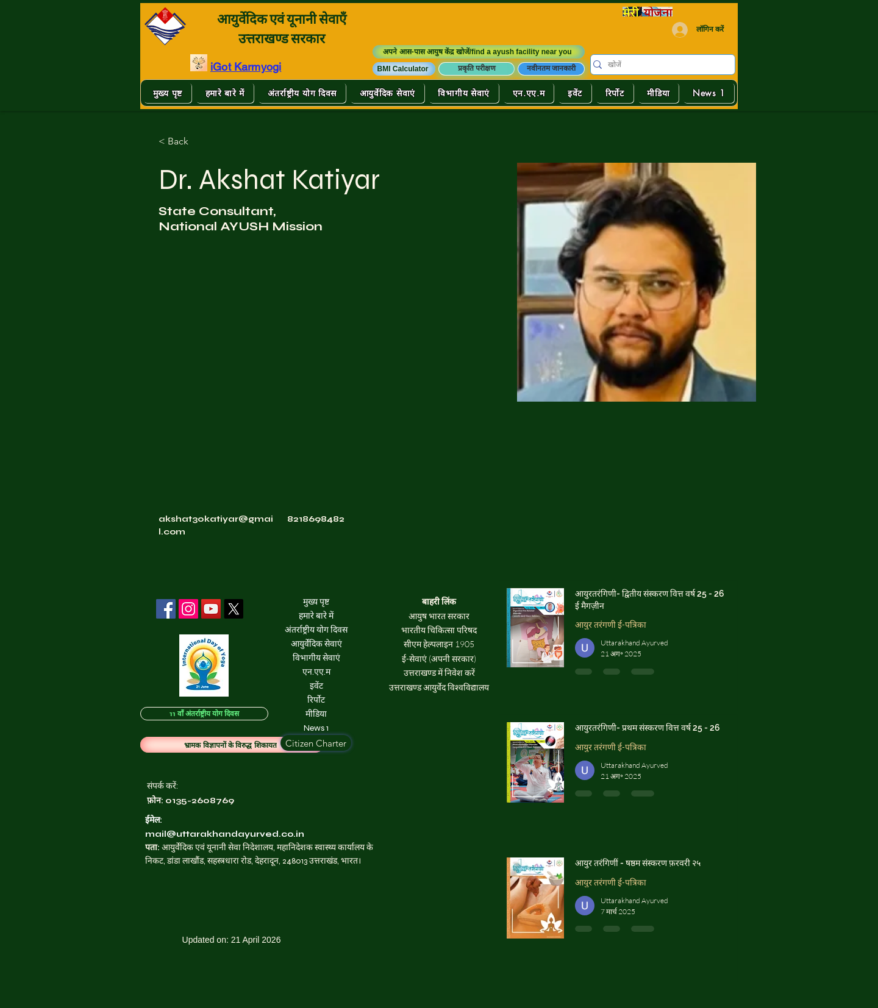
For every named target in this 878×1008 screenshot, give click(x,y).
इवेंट (316, 686)
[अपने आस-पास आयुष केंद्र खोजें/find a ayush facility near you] (479, 52)
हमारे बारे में (316, 616)
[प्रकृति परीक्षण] (476, 69)
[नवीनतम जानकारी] (551, 69)
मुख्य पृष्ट (316, 602)
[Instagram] (188, 609)
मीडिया (316, 714)
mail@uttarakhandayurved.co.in (224, 834)
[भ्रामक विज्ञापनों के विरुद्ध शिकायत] (231, 745)
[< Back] (183, 141)
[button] (404, 69)
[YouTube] (211, 609)
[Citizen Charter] (315, 743)
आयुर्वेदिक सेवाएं (316, 644)
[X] (233, 609)
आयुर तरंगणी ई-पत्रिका (610, 624)
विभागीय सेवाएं (316, 658)
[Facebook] (166, 609)
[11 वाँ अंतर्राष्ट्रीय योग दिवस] (204, 713)
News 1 (316, 728)
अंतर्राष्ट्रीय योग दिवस (316, 630)
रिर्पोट (316, 700)
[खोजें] (658, 65)
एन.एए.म (316, 672)
